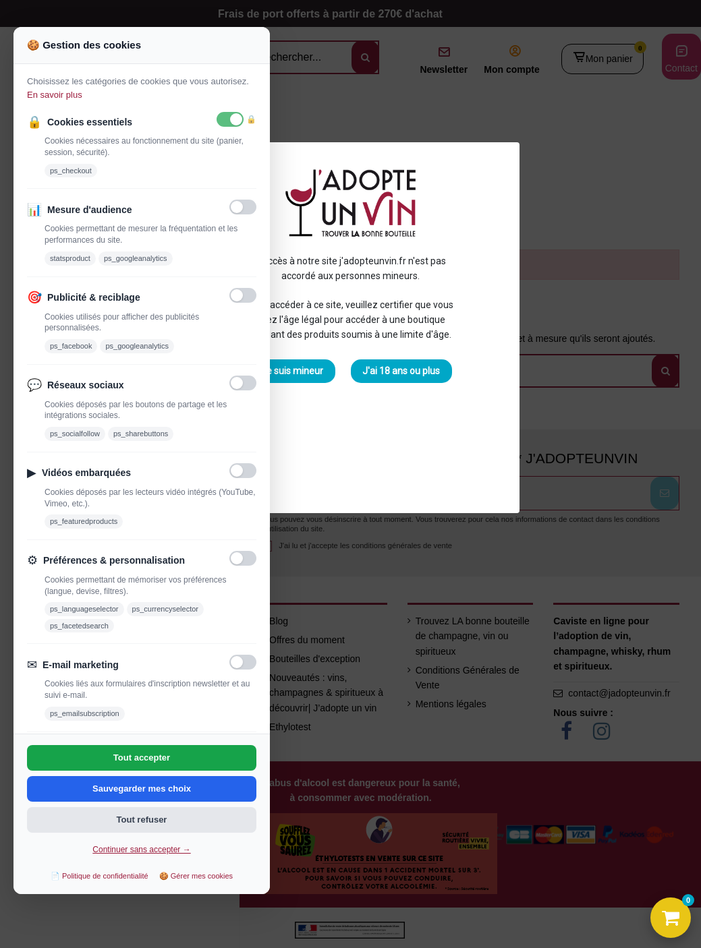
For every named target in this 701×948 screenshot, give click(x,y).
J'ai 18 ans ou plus (401, 370)
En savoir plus (54, 95)
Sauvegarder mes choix (141, 788)
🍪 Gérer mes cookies (196, 876)
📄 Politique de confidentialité (99, 876)
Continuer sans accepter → (141, 849)
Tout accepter (141, 757)
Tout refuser (142, 819)
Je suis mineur (292, 370)
